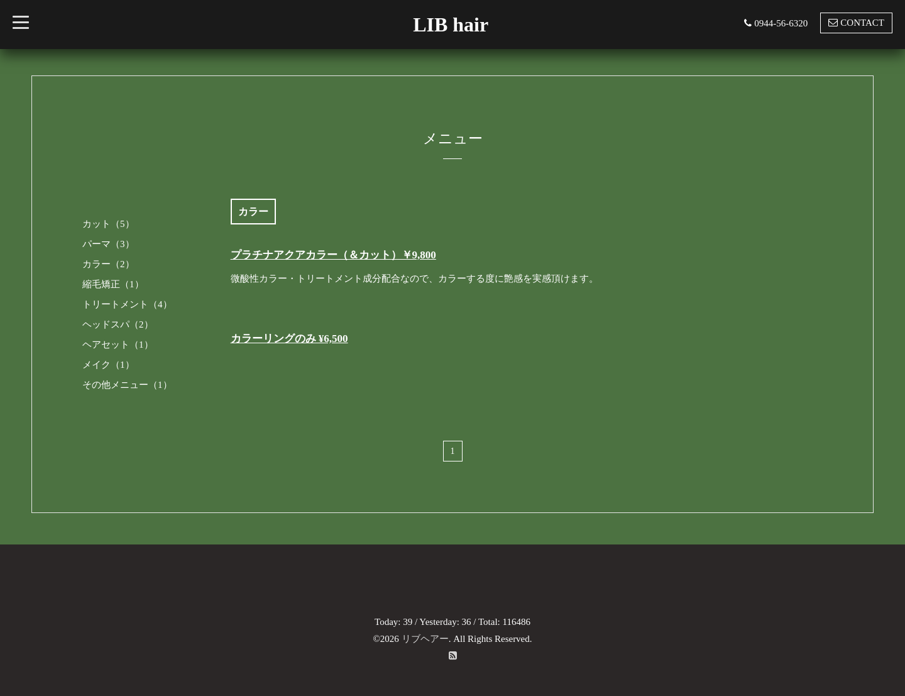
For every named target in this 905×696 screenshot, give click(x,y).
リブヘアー (425, 639)
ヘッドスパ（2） (117, 324)
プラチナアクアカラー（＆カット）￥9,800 (333, 255)
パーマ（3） (108, 244)
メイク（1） (108, 365)
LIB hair (450, 24)
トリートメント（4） (127, 304)
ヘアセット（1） (117, 345)
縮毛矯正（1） (113, 284)
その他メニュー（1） (127, 385)
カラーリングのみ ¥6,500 (289, 339)
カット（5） (108, 224)
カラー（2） (108, 264)
